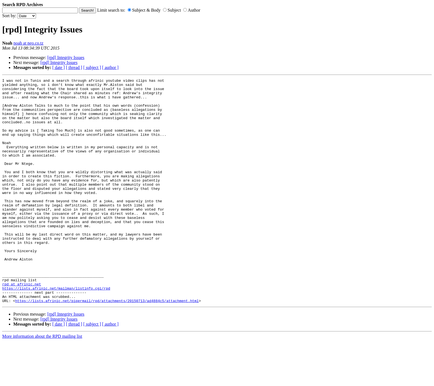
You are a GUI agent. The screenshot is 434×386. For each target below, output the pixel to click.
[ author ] (110, 67)
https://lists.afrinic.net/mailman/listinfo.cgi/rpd (56, 330)
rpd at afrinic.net (21, 325)
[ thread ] (74, 67)
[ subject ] (92, 67)
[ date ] (58, 67)
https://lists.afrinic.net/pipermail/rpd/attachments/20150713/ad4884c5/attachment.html (107, 345)
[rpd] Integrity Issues (65, 57)
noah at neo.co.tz (28, 43)
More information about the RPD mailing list (42, 381)
